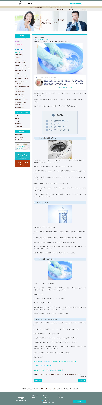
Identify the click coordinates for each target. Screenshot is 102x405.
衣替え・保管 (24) (19, 54)
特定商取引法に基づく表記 (48, 402)
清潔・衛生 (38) (18, 41)
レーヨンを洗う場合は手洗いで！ (58, 127)
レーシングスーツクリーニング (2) (22, 67)
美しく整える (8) (18, 126)
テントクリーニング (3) (20, 62)
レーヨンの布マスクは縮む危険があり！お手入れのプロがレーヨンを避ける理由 (55, 361)
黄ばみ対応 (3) (18, 123)
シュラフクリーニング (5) (20, 60)
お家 (79, 374)
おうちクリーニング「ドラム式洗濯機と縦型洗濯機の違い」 (50, 370)
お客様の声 (61, 397)
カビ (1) (17, 115)
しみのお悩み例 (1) (19, 134)
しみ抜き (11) (18, 118)
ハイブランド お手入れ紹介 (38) (22, 86)
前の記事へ (38, 380)
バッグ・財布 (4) (18, 83)
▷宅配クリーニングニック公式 (64, 87)
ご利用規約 (45, 400)
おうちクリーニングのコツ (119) (22, 70)
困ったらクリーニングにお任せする (59, 130)
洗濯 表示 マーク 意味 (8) (20, 65)
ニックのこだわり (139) (20, 96)
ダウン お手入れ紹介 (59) (20, 91)
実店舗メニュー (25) (19, 49)
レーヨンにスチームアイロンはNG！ (43, 365)
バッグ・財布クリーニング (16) (21, 78)
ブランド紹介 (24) (19, 52)
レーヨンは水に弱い (54, 124)
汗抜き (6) (17, 121)
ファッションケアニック (22, 164)
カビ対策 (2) (17, 57)
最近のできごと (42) (19, 94)
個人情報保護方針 (46, 398)
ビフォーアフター (22, 112)
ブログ (22, 36)
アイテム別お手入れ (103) (20, 102)
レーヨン (75, 374)
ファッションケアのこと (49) (21, 75)
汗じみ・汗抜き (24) (19, 107)
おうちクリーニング (67, 374)
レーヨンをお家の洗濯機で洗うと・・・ (60, 121)
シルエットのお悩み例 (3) (20, 137)
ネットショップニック (51, 374)
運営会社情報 (34, 397)
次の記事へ (81, 380)
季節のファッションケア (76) (21, 99)
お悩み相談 (22, 131)
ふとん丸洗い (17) (19, 44)
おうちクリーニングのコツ (42, 39)
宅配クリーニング (40, 374)
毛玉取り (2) (17, 73)
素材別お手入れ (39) (19, 104)
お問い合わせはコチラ (76, 3)
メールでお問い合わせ (79, 401)
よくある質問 (45, 397)
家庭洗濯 (59, 374)
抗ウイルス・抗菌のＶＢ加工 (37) (22, 38)
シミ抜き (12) (18, 46)
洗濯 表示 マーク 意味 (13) (21, 81)
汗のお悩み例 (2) (18, 139)
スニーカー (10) (18, 89)
